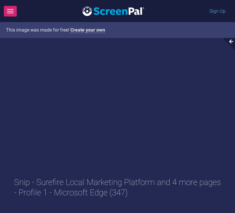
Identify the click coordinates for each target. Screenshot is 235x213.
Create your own (87, 30)
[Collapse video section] (227, 44)
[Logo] (113, 11)
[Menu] (10, 11)
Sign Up (217, 11)
